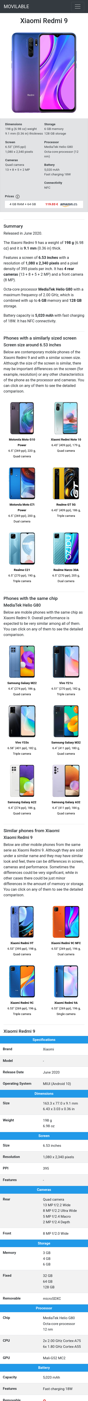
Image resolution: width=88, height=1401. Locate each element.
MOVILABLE (16, 6)
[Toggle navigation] (77, 6)
